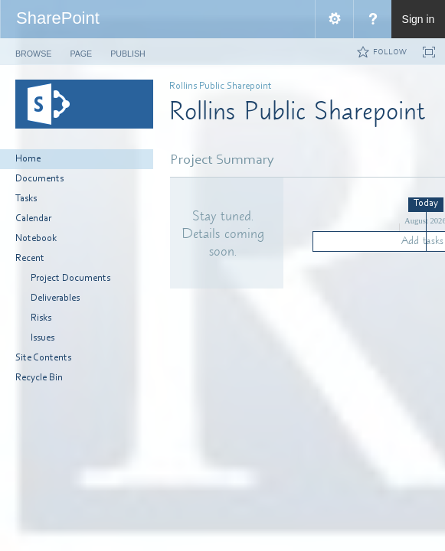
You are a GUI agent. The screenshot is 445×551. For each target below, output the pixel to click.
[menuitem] (334, 19)
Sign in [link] (418, 19)
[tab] (33, 51)
